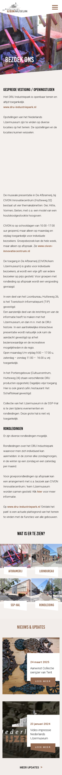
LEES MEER (43, 681)
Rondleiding (46, 605)
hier (39, 491)
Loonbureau (46, 571)
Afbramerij (15, 571)
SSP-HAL (15, 605)
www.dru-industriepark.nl (19, 107)
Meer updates (29, 767)
